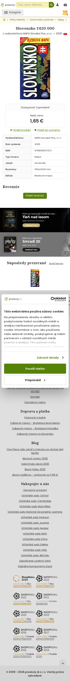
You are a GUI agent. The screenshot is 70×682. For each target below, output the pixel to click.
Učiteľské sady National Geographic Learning (35, 512)
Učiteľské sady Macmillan (35, 506)
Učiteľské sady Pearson (35, 517)
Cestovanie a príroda (41, 19)
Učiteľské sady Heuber (35, 528)
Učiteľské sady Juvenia (35, 523)
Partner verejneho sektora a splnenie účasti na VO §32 (35, 389)
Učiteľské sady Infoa (35, 539)
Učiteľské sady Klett (35, 533)
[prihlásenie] (57, 4)
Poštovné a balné (35, 417)
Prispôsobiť (35, 380)
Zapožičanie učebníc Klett (35, 561)
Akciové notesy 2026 (35, 458)
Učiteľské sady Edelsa (35, 544)
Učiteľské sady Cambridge (35, 501)
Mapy (61, 19)
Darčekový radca (35, 402)
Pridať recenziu (35, 195)
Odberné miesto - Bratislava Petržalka (35, 428)
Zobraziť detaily (48, 357)
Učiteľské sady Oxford (35, 495)
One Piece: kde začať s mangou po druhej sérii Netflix (35, 451)
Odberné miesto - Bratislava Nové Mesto (35, 423)
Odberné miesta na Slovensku (35, 434)
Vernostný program (35, 490)
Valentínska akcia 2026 (35, 464)
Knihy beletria (17, 19)
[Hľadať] (51, 5)
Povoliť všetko (35, 369)
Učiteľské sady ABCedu (35, 555)
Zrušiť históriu (56, 263)
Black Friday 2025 (35, 469)
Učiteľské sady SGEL (35, 550)
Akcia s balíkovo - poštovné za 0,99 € (35, 475)
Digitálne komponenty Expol (35, 566)
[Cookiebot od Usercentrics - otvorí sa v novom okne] (50, 299)
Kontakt (35, 397)
